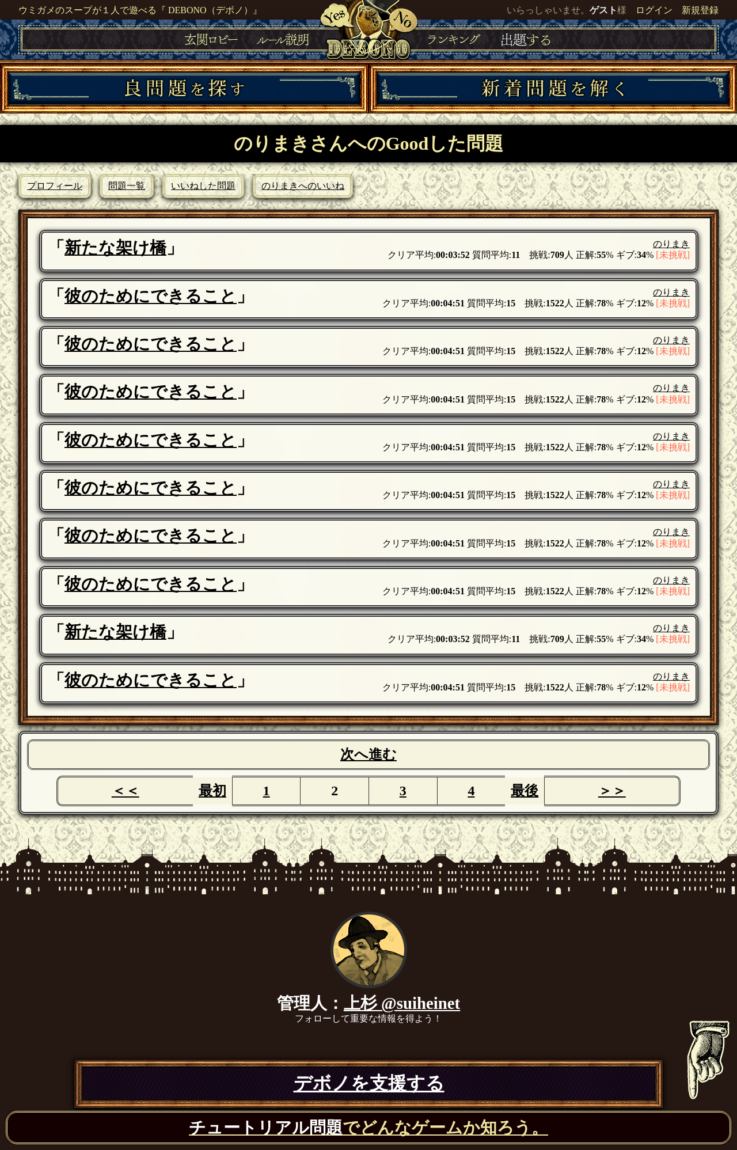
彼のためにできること (150, 296)
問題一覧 (126, 186)
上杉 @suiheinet (402, 1003)
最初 (212, 790)
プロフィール (54, 186)
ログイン (654, 10)
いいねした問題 (203, 186)
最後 (524, 790)
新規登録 (700, 10)
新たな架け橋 (115, 247)
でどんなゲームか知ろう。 (368, 1127)
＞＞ (612, 790)
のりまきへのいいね (302, 186)
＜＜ (125, 790)
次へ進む (368, 754)
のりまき (671, 244)
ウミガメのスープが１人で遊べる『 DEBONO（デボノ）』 (140, 10)
